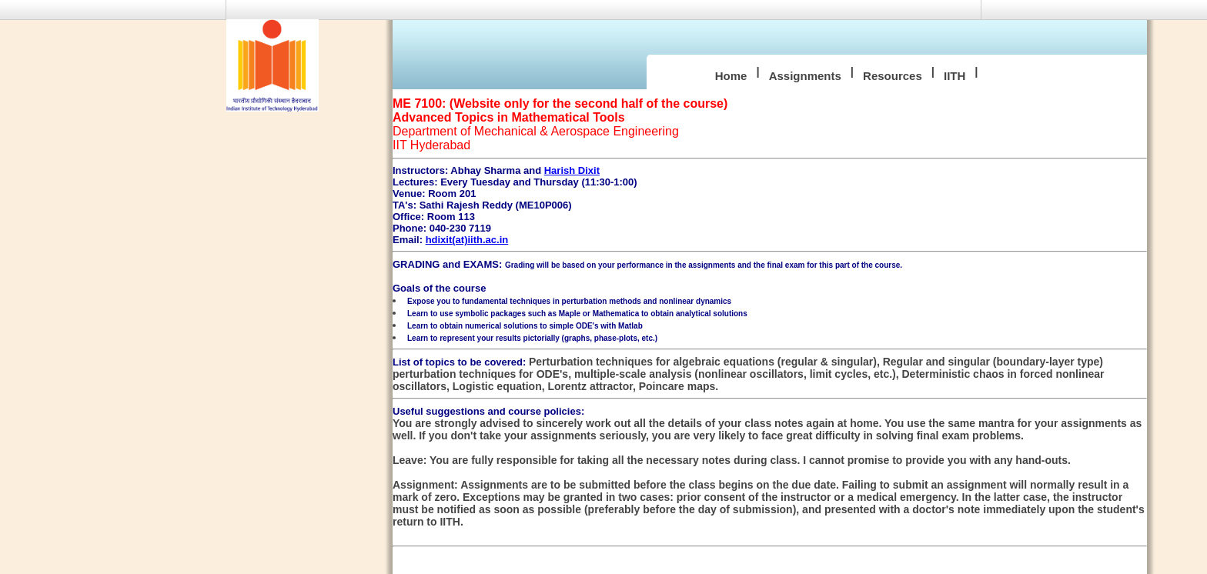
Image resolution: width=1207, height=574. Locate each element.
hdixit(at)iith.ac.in (467, 239)
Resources (892, 75)
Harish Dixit (572, 170)
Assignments (805, 75)
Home (731, 75)
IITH (954, 75)
